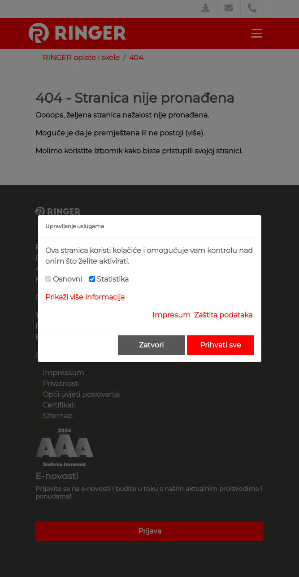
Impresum (171, 315)
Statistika (113, 279)
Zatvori (151, 345)
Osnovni (67, 279)
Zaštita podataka (223, 315)
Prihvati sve (220, 345)
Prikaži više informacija (85, 297)
